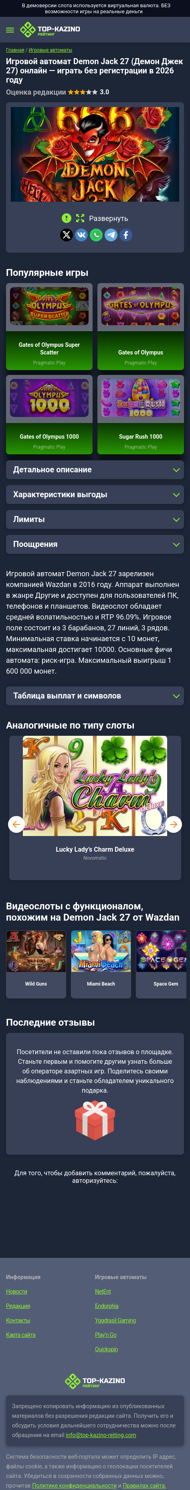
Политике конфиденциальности (74, 1485)
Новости (16, 1291)
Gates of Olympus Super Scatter (49, 349)
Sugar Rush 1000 (140, 436)
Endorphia (106, 1306)
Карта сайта (20, 1335)
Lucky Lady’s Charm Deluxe (95, 849)
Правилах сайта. (144, 1485)
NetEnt (103, 1291)
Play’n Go (105, 1335)
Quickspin (106, 1349)
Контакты (18, 1320)
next (173, 824)
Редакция (18, 1306)
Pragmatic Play (49, 363)
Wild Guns (36, 959)
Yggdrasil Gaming (115, 1320)
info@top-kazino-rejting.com (101, 1435)
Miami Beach (101, 959)
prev (16, 824)
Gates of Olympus (140, 352)
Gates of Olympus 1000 (49, 436)
